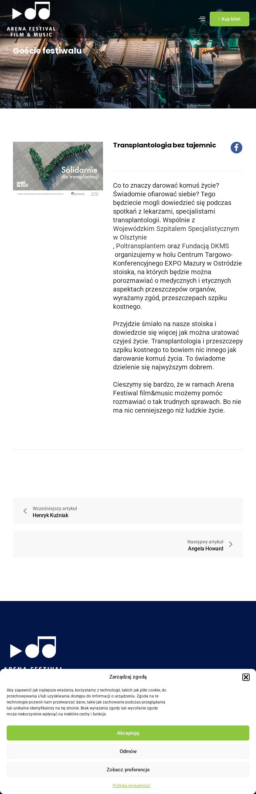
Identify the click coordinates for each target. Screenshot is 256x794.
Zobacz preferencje (128, 770)
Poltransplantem (141, 246)
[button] (246, 677)
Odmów (128, 751)
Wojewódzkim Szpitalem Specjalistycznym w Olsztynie (176, 233)
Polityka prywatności (131, 785)
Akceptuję (128, 733)
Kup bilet (229, 19)
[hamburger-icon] (202, 19)
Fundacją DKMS (205, 246)
